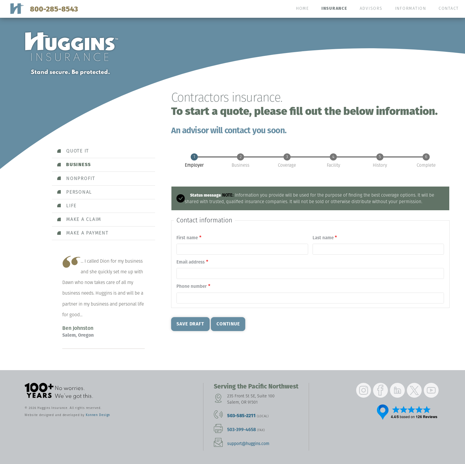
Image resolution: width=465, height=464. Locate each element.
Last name (323, 237)
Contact (449, 8)
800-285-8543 (54, 9)
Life (71, 205)
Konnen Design (98, 415)
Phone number (191, 286)
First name (187, 237)
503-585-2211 (241, 415)
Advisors (371, 8)
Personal (79, 192)
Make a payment (87, 233)
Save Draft (190, 324)
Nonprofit (80, 178)
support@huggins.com (248, 443)
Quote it (77, 151)
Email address (190, 262)
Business (78, 164)
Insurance (334, 8)
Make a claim (83, 219)
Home (302, 8)
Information (410, 8)
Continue (228, 324)
